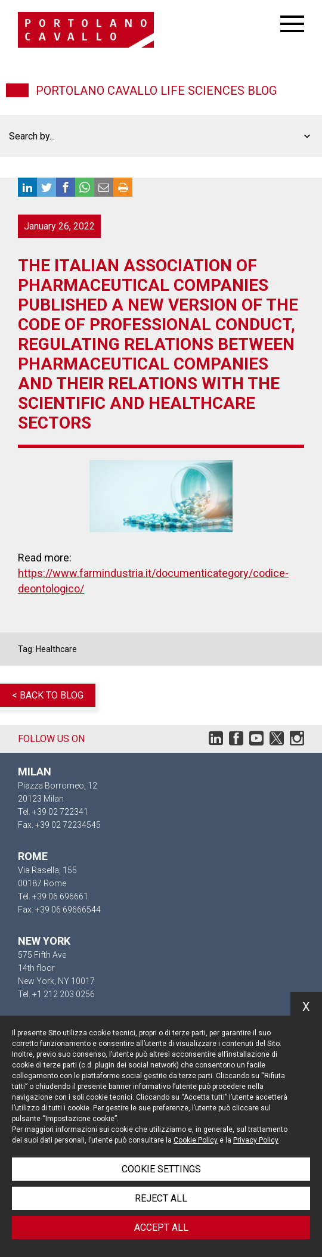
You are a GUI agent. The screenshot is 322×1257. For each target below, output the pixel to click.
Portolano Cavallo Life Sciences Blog (156, 91)
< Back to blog (47, 695)
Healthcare (56, 649)
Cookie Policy (196, 1140)
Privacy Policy (255, 1140)
